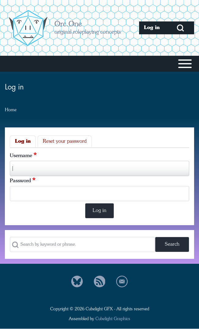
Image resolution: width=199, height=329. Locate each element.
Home (11, 110)
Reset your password (65, 141)
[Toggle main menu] (99, 64)
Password (20, 181)
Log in (23, 141)
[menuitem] (153, 27)
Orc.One (68, 24)
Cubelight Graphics (112, 319)
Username (21, 155)
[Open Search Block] (180, 27)
